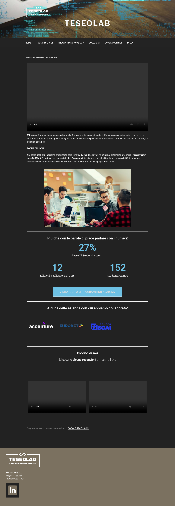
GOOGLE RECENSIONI (78, 428)
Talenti (131, 43)
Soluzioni (94, 43)
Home (28, 43)
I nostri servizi (45, 43)
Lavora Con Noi (113, 43)
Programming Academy (71, 43)
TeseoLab (87, 23)
